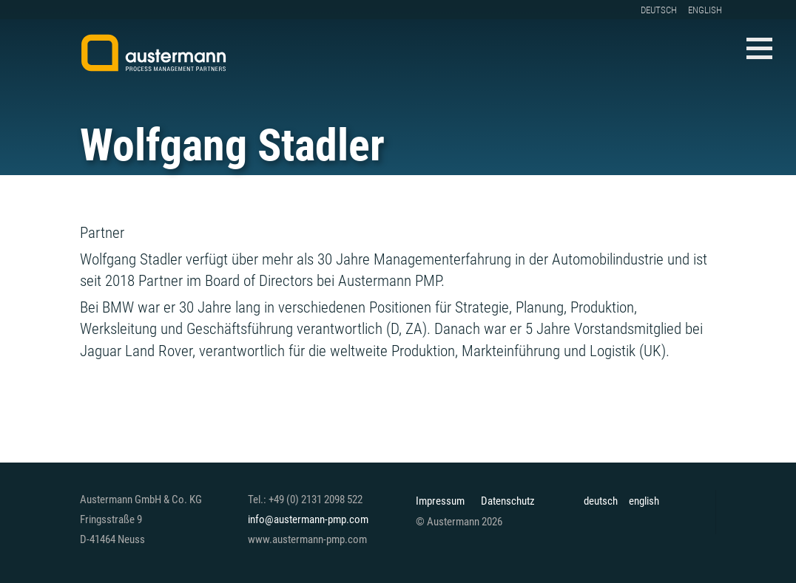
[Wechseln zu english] (710, 9)
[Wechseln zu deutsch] (664, 9)
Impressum (440, 502)
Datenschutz (508, 502)
